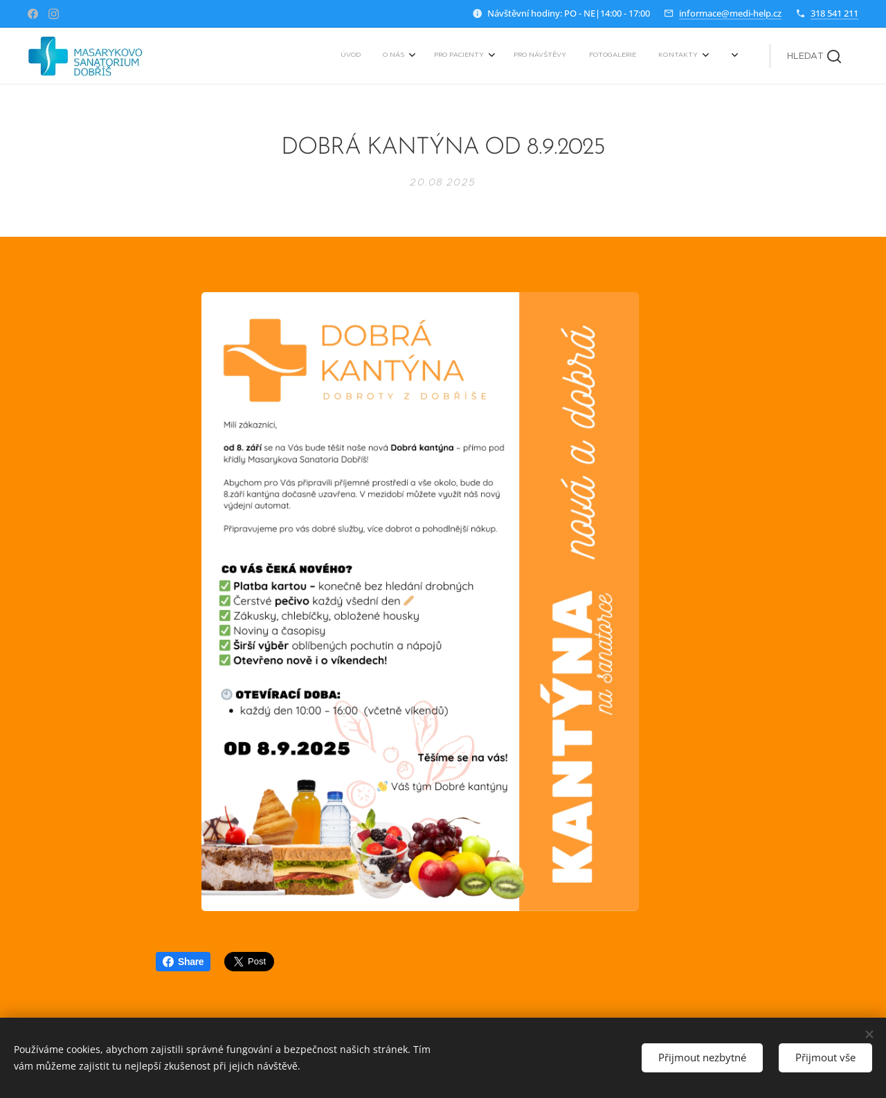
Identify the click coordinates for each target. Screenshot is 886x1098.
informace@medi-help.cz (730, 13)
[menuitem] (577, 56)
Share (183, 961)
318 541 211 (834, 13)
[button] (814, 56)
